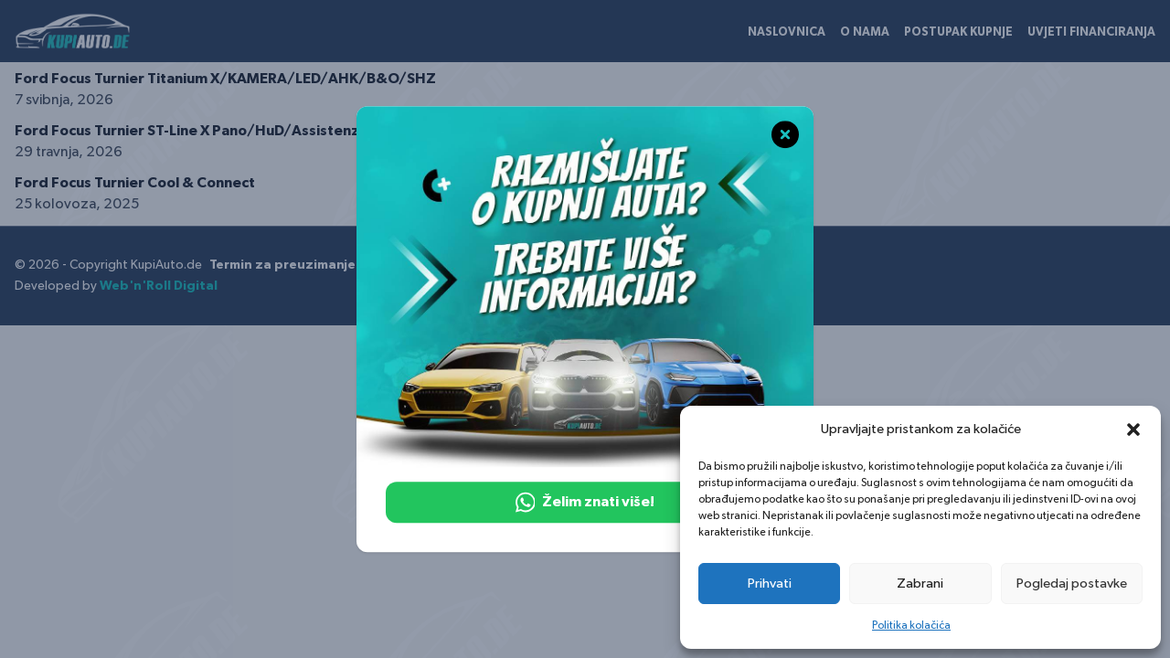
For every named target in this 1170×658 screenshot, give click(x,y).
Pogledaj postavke (1071, 583)
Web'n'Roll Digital (159, 286)
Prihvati (770, 583)
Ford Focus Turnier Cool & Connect (135, 182)
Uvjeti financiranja (1091, 32)
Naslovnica (786, 32)
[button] (1133, 429)
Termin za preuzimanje (282, 265)
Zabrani (920, 583)
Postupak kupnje (958, 32)
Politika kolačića (911, 625)
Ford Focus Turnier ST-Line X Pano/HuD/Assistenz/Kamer (214, 130)
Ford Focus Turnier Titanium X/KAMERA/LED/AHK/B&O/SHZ (225, 78)
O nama (864, 32)
